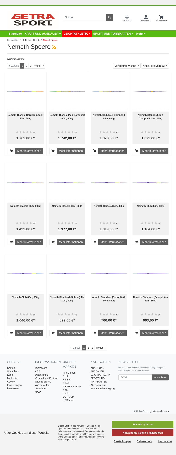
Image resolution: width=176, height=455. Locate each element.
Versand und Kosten (46, 378)
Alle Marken (69, 372)
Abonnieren (160, 377)
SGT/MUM (68, 396)
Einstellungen (122, 441)
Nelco (66, 383)
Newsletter (40, 388)
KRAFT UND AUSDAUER (42, 33)
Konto (10, 374)
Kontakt (11, 368)
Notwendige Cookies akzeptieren (143, 432)
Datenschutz (41, 374)
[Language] (126, 18)
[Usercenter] (146, 18)
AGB (37, 371)
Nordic (66, 393)
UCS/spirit (68, 400)
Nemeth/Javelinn (72, 386)
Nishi (65, 390)
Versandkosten (161, 411)
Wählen (126, 65)
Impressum (41, 368)
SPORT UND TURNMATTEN (113, 33)
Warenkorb (13, 371)
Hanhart (67, 379)
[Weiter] (39, 66)
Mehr (140, 33)
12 (154, 65)
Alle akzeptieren (142, 424)
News (38, 392)
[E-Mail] (135, 377)
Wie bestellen (42, 385)
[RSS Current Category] (54, 47)
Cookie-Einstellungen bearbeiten (14, 385)
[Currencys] (136, 19)
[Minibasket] (161, 18)
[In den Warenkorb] (11, 151)
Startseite (15, 33)
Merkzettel (12, 378)
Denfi (65, 376)
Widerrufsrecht (43, 381)
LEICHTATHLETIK (77, 33)
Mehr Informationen (29, 150)
